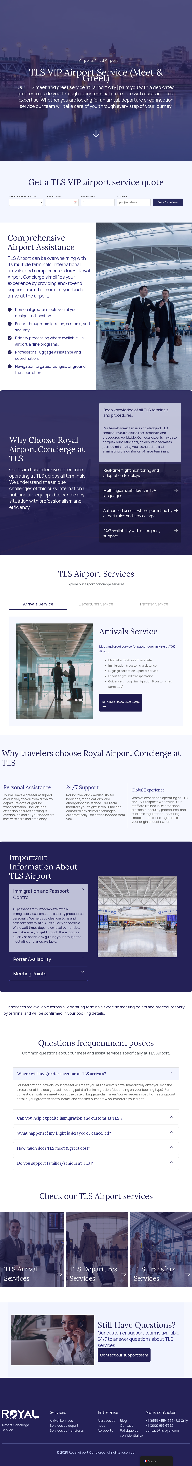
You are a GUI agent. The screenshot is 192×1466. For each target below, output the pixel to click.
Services (55, 9)
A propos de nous (102, 9)
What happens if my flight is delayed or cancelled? (64, 1133)
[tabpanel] (96, 671)
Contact (136, 9)
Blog (122, 9)
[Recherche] (152, 10)
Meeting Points (29, 973)
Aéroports (77, 9)
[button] (140, 412)
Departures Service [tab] (96, 604)
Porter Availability (32, 959)
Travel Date (53, 196)
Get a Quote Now (168, 202)
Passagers (88, 196)
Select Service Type (22, 196)
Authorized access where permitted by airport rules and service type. (138, 513)
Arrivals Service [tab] (38, 604)
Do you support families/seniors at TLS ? (55, 1163)
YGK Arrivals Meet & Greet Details (121, 704)
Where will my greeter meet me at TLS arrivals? (61, 1073)
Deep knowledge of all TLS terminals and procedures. (135, 412)
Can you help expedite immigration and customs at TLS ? (69, 1118)
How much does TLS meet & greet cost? (53, 1148)
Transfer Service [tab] (153, 604)
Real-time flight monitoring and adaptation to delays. (131, 472)
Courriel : (123, 196)
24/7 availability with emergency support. (132, 533)
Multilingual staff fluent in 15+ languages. (129, 493)
